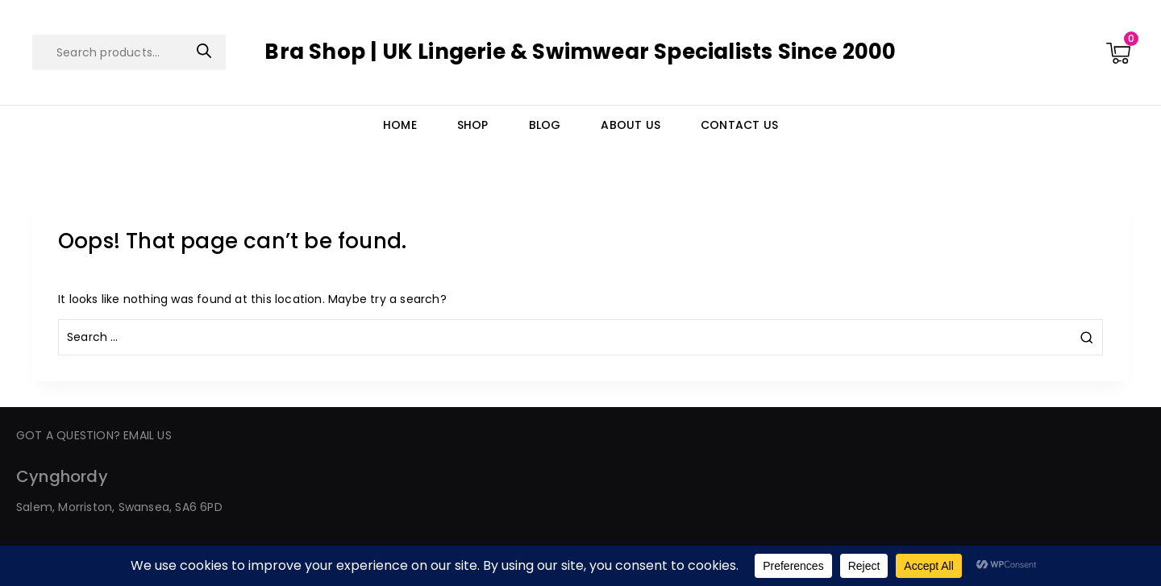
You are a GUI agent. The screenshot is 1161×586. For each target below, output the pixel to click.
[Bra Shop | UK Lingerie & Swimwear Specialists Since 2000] (580, 51)
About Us (630, 125)
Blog (545, 125)
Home (400, 125)
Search (203, 50)
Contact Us (739, 125)
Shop (473, 125)
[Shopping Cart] (1117, 52)
